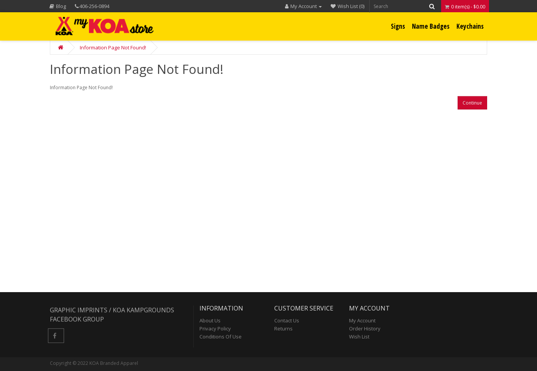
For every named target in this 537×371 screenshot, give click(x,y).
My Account (362, 320)
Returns (283, 328)
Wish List (359, 336)
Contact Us (286, 320)
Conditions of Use (220, 336)
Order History (365, 328)
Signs (398, 26)
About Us (210, 320)
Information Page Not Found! (113, 47)
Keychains (470, 26)
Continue (472, 103)
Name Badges (431, 26)
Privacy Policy (215, 328)
